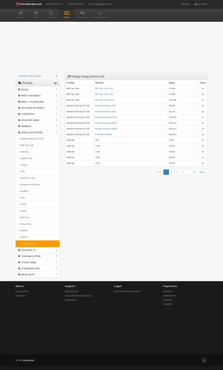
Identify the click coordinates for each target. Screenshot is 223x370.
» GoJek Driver (25, 158)
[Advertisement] (111, 49)
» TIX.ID (22, 204)
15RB (97, 151)
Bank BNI (167, 299)
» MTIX (21, 197)
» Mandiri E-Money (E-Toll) (30, 138)
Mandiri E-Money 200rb (106, 123)
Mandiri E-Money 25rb (105, 105)
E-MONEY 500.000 (103, 134)
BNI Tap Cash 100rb (104, 99)
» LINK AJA (23, 151)
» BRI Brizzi (23, 217)
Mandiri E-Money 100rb (106, 117)
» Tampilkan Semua (28, 243)
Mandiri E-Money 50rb (105, 111)
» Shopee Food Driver (29, 184)
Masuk (185, 4)
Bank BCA (168, 291)
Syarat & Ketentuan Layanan (127, 291)
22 (194, 172)
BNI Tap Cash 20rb (104, 94)
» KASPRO (23, 191)
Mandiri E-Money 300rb (106, 128)
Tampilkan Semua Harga (29, 76)
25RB (97, 163)
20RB (97, 157)
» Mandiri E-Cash (26, 178)
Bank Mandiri (169, 295)
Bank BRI (167, 304)
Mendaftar (201, 4)
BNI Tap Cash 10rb (104, 88)
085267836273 (54, 4)
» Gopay (22, 164)
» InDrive (22, 237)
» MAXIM (22, 230)
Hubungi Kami (71, 291)
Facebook (20, 295)
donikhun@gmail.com (100, 4)
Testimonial (70, 299)
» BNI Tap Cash (26, 145)
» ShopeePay (24, 224)
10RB (97, 145)
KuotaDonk (28, 360)
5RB (97, 140)
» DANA (22, 210)
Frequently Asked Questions (78, 295)
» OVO (21, 171)
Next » (202, 172)
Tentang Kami (21, 291)
